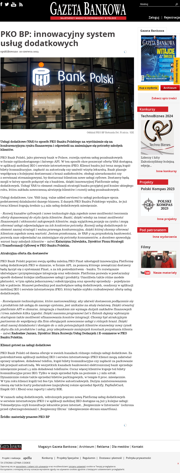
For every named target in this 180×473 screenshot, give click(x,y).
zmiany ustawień (77, 466)
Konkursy (47, 458)
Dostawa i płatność (110, 458)
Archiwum (170, 88)
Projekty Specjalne (68, 458)
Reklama (103, 447)
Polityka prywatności (138, 458)
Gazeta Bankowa (152, 31)
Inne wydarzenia (165, 237)
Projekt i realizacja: (11, 458)
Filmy (145, 247)
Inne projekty (167, 219)
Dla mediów (120, 447)
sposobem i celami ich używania (32, 466)
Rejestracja (172, 17)
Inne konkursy (166, 171)
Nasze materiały (165, 273)
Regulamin (89, 458)
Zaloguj (154, 17)
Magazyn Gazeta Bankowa (57, 447)
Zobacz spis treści (164, 98)
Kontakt (137, 447)
